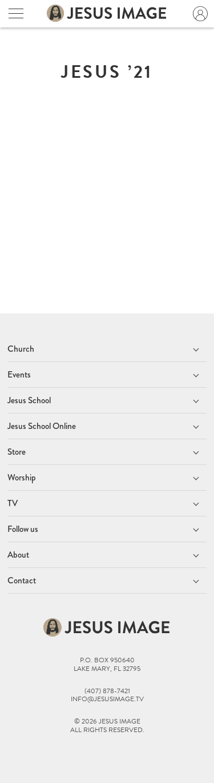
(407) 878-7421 (107, 691)
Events (19, 374)
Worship (21, 477)
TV (12, 503)
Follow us (22, 529)
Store (16, 452)
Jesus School (29, 400)
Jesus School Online (41, 426)
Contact (21, 580)
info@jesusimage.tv (107, 699)
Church (20, 349)
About (18, 555)
